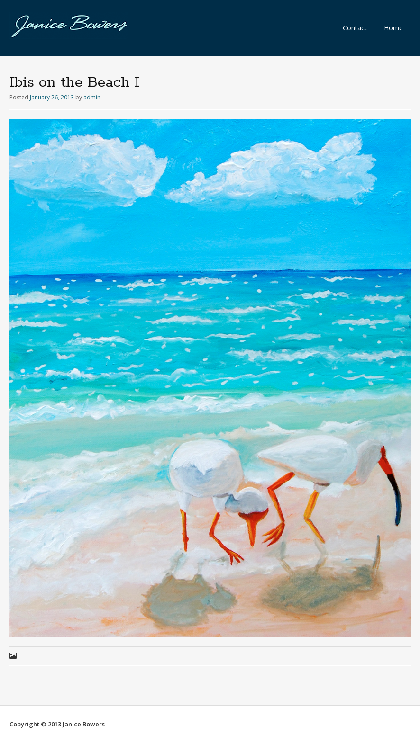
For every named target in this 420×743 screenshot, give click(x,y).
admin (91, 97)
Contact (355, 27)
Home (393, 27)
